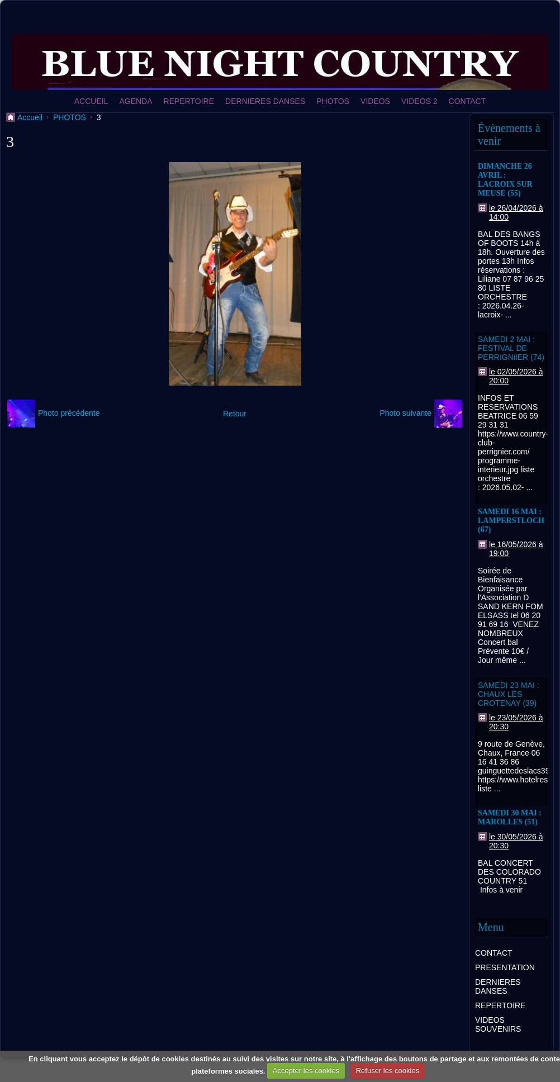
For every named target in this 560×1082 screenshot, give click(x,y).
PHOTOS (332, 101)
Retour (234, 413)
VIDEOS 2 (419, 101)
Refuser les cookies (387, 1070)
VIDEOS (375, 101)
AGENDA (135, 101)
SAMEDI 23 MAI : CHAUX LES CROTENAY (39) (508, 694)
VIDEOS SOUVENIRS (498, 1024)
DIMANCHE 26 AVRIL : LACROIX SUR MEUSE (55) (505, 179)
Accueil (29, 117)
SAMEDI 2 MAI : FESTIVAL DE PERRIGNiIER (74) (511, 348)
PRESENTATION (505, 967)
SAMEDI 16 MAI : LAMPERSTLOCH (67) (511, 520)
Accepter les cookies (306, 1070)
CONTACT (467, 101)
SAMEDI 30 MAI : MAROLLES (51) (510, 817)
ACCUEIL (91, 101)
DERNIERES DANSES (265, 101)
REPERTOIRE (189, 101)
